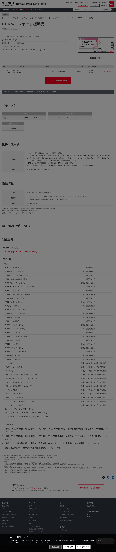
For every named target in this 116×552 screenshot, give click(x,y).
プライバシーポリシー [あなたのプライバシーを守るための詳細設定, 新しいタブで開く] (45, 542)
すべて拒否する (68, 547)
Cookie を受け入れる (83, 547)
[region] (58, 543)
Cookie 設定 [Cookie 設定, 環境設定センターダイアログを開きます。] (55, 547)
